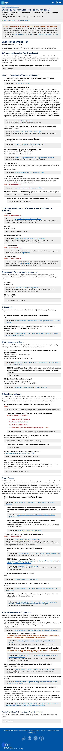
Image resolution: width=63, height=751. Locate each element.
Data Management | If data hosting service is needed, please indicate (38, 553)
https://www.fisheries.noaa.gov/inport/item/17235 (19, 453)
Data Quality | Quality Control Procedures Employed (31, 387)
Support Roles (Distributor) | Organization (27, 539)
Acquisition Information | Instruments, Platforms (29, 188)
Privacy (43, 730)
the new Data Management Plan (22, 34)
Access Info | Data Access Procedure (26, 579)
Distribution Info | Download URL (27, 566)
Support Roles (25, 253)
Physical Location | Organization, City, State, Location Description (35, 669)
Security (49, 730)
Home (3, 7)
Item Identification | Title (22, 83)
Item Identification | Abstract (23, 121)
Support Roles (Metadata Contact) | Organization (30, 238)
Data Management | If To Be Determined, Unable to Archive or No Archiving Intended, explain (33, 656)
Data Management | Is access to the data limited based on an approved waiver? (32, 515)
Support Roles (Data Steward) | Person (27, 288)
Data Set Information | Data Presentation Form (29, 172)
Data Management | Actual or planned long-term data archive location (36, 630)
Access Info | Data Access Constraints (29, 530)
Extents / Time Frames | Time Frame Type (28, 132)
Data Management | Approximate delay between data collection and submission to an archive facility (31, 682)
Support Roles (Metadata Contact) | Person (28, 219)
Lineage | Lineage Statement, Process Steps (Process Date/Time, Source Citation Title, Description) (32, 363)
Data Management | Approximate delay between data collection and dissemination (31, 589)
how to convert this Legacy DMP (49, 34)
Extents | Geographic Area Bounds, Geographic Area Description (34, 158)
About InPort (7, 730)
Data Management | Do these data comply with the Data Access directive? (30, 503)
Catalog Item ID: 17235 (12, 7)
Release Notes (22, 730)
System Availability (34, 730)
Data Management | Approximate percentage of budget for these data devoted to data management (32, 334)
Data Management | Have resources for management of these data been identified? (33, 321)
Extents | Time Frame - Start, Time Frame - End (29, 144)
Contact (14, 730)
